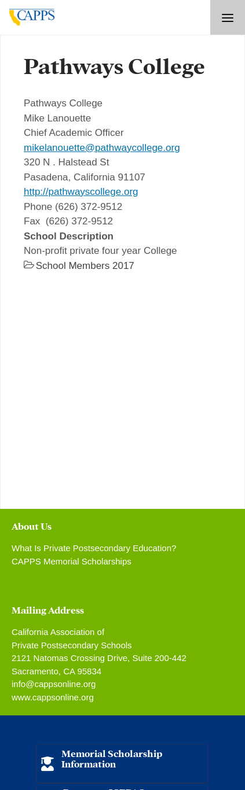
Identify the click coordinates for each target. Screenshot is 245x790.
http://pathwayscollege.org (81, 191)
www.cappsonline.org (53, 697)
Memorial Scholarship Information (111, 758)
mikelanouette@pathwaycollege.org (102, 147)
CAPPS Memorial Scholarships (71, 561)
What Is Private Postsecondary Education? (94, 548)
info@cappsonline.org (54, 684)
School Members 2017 (85, 265)
